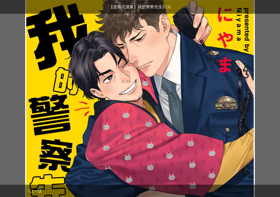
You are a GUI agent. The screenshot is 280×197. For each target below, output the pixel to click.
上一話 (35, 191)
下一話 (245, 191)
